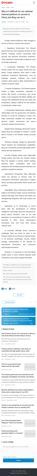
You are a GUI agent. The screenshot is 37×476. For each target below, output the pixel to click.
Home (3, 7)
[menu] (34, 2)
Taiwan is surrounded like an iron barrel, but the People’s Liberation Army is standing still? (17, 406)
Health (19, 471)
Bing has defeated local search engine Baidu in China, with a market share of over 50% (17, 391)
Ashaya (3, 22)
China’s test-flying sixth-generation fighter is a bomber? (12, 432)
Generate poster (8, 302)
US (16, 471)
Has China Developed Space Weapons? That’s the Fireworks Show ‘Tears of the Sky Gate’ (12, 422)
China (13, 289)
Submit (18, 460)
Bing (5, 289)
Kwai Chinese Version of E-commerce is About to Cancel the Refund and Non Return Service (18, 335)
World (23, 471)
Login (8, 457)
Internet (3, 400)
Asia (27, 22)
